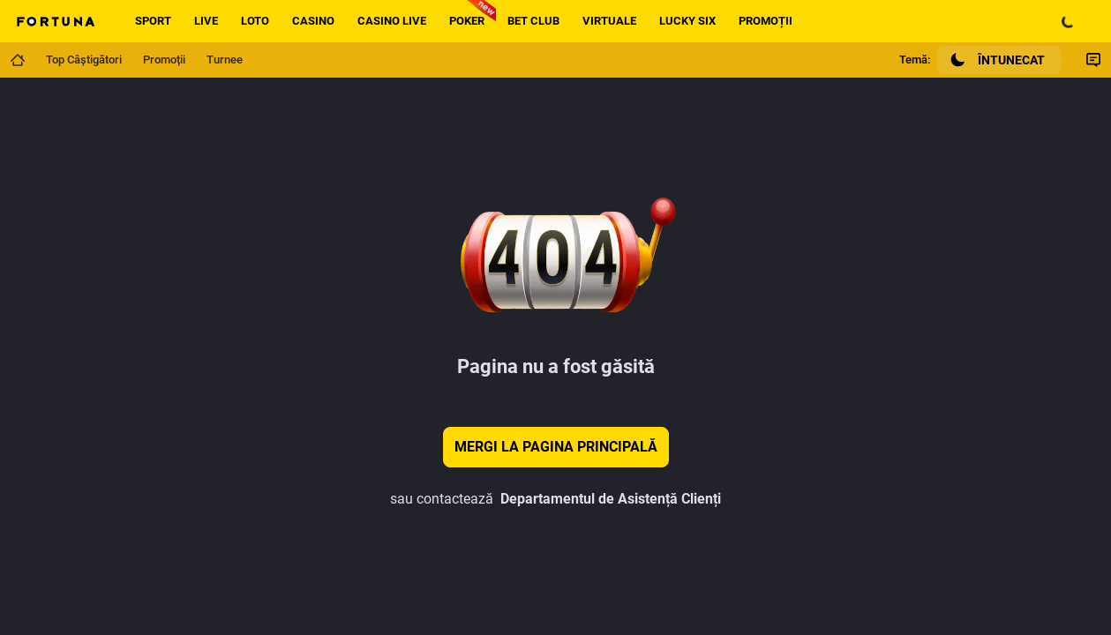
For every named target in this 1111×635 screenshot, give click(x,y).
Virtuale (609, 20)
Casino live (391, 20)
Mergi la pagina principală (555, 446)
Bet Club (533, 20)
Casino (313, 20)
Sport (153, 20)
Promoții (765, 20)
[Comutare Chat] (1093, 60)
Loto (255, 20)
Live (206, 20)
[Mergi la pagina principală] (17, 60)
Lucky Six (687, 20)
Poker (466, 20)
